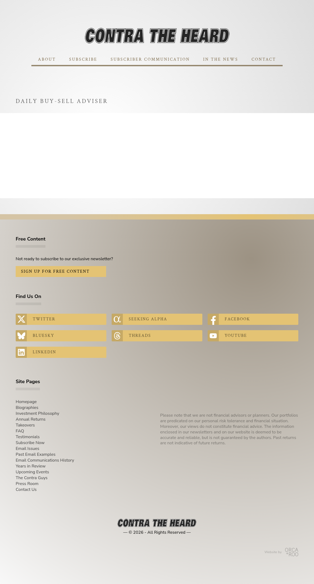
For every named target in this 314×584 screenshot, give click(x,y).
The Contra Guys (32, 478)
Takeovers (25, 425)
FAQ (20, 431)
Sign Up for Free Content (55, 271)
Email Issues (27, 449)
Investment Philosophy (37, 413)
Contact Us (26, 489)
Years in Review (30, 466)
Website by (281, 552)
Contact (264, 59)
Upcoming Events (32, 472)
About (47, 59)
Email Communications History (45, 460)
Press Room (27, 484)
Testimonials (28, 437)
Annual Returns (30, 419)
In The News (220, 59)
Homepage (26, 402)
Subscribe (83, 59)
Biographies (27, 408)
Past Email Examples (36, 454)
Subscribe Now (30, 443)
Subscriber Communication (150, 59)
